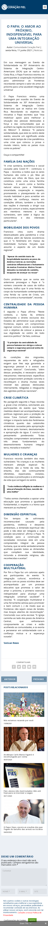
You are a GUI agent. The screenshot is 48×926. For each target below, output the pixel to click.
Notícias (38, 50)
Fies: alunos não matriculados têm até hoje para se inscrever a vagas (22, 792)
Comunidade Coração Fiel (27, 47)
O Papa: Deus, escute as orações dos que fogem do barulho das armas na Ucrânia (23, 828)
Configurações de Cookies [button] (15, 920)
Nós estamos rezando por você (18, 720)
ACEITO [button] (32, 920)
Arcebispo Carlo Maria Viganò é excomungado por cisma (19, 755)
